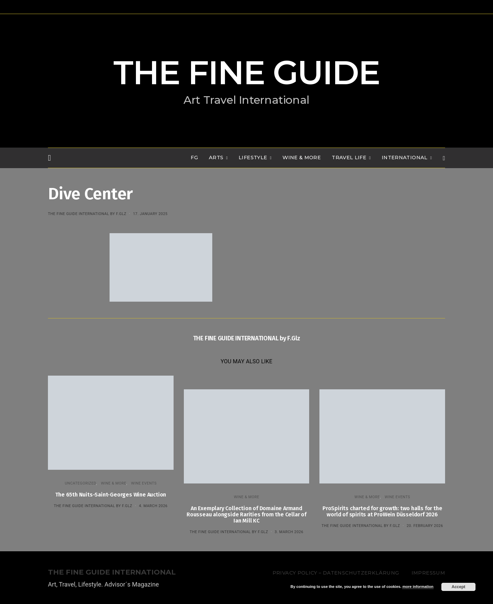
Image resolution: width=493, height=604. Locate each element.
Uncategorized (80, 483)
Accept (458, 586)
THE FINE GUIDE (246, 72)
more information (417, 586)
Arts (216, 157)
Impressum (428, 573)
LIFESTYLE (253, 157)
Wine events (144, 483)
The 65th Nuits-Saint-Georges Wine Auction (110, 494)
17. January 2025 (150, 214)
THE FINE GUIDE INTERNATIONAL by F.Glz (87, 214)
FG (194, 157)
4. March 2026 (153, 506)
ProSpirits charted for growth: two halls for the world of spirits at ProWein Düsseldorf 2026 (382, 511)
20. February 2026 (425, 526)
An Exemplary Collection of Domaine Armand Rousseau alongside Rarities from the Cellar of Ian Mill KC (246, 514)
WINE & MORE (301, 157)
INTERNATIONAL (405, 157)
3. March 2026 (289, 532)
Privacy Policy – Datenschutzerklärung (336, 573)
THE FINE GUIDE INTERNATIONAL (112, 572)
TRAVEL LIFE (349, 157)
